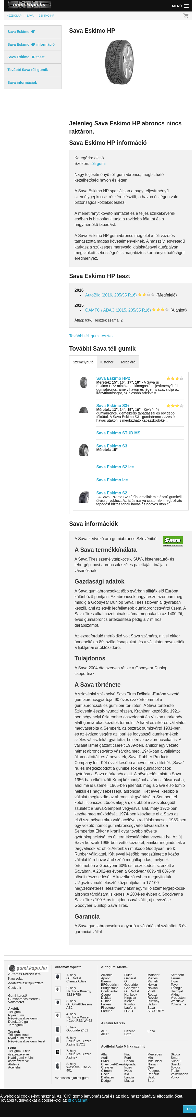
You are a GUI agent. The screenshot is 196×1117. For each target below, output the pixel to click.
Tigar (174, 981)
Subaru (176, 1061)
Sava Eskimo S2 (111, 493)
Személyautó (83, 362)
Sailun (152, 1004)
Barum (106, 981)
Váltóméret (16, 1002)
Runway (153, 1001)
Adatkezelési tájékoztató (25, 983)
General (130, 978)
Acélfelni (14, 1067)
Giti (126, 981)
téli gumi (98, 163)
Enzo (151, 1031)
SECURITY (156, 1011)
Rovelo (153, 998)
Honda (129, 1061)
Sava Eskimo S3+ (112, 405)
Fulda (128, 975)
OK (189, 1109)
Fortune (106, 1011)
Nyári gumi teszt (20, 1038)
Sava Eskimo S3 (111, 446)
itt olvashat (77, 1100)
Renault (153, 1074)
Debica (106, 998)
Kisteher (106, 362)
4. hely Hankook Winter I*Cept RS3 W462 (79, 1017)
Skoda (175, 1054)
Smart (175, 1058)
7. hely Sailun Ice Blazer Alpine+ (78, 1054)
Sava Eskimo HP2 (113, 378)
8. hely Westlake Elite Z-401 (78, 1067)
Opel (151, 1067)
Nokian (153, 988)
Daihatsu (107, 1077)
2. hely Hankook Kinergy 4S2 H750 (78, 991)
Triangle (176, 988)
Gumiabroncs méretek (24, 999)
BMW (105, 1061)
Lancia (129, 1077)
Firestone (108, 1007)
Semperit (177, 975)
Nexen (152, 985)
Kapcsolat (15, 978)
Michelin (154, 981)
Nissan (152, 1064)
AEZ (104, 1031)
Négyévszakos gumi (23, 1018)
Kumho (129, 1004)
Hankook (130, 994)
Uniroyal (177, 991)
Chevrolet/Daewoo (114, 1064)
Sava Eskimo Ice (112, 480)
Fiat (127, 1054)
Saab (151, 1077)
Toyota (175, 1067)
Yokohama (178, 1004)
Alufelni (13, 1064)
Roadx (152, 994)
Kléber (129, 1001)
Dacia (105, 1074)
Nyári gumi (16, 1015)
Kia (126, 1074)
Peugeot (154, 1071)
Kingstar (130, 998)
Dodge (106, 1081)
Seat (151, 1081)
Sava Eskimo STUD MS (118, 433)
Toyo (174, 985)
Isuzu (128, 1067)
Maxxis (153, 978)
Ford (127, 1058)
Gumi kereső (17, 995)
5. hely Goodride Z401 (77, 1028)
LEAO (128, 1011)
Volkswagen (179, 1074)
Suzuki (175, 1064)
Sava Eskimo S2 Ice (115, 467)
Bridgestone (109, 988)
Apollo (105, 978)
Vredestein (178, 998)
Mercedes (155, 1054)
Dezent (129, 1031)
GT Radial (131, 991)
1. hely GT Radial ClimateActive (76, 978)
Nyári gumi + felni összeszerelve (20, 1059)
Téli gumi (14, 1012)
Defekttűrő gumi (19, 1022)
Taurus (175, 978)
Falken (106, 1004)
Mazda (129, 1081)
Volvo (175, 1077)
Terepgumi (15, 1025)
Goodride (131, 985)
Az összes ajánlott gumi (72, 1078)
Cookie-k (14, 988)
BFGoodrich (109, 985)
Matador (154, 975)
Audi (104, 1058)
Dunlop (106, 1001)
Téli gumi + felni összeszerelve (19, 1052)
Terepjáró (127, 362)
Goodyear (131, 988)
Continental (109, 991)
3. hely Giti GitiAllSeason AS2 (79, 1004)
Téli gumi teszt (18, 1035)
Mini (150, 1058)
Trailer (175, 1071)
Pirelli (151, 991)
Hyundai (130, 1064)
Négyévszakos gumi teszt (26, 1041)
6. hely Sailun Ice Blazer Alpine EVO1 (78, 1041)
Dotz (127, 1034)
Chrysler (107, 1067)
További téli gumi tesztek (91, 336)
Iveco (128, 1071)
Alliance (107, 975)
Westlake (177, 1001)
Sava (151, 1007)
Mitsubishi (155, 1061)
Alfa (104, 1054)
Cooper (106, 994)
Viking (175, 994)
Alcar (104, 1034)
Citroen (106, 1071)
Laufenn (130, 1007)
